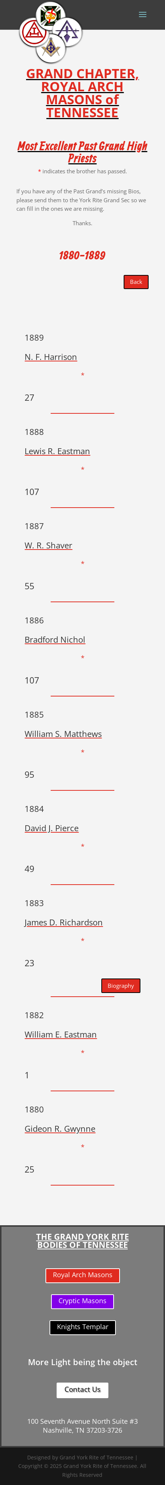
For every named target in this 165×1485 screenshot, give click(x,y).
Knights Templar (82, 1326)
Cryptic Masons (82, 1300)
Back (136, 281)
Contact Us (82, 1389)
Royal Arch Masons (82, 1274)
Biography (121, 985)
